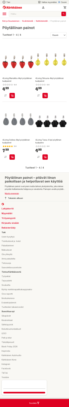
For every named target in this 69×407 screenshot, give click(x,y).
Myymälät (7, 213)
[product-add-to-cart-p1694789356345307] (12, 95)
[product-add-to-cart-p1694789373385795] (45, 157)
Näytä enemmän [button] (12, 193)
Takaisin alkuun (14, 198)
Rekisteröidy (8, 227)
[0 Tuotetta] (65, 7)
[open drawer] (4, 14)
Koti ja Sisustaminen (10, 21)
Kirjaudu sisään (10, 223)
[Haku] (63, 14)
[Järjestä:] (58, 34)
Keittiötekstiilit (42, 21)
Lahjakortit (8, 208)
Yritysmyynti (8, 218)
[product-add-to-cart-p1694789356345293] (45, 95)
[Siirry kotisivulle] (12, 7)
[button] (43, 7)
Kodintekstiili (27, 21)
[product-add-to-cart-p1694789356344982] (12, 157)
